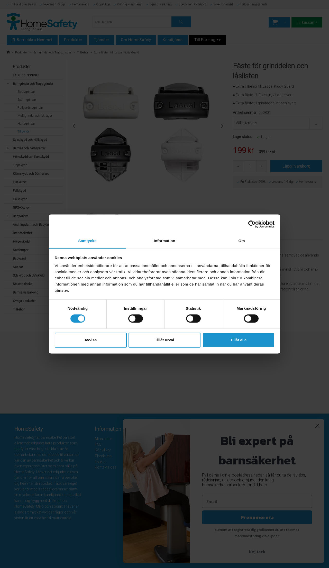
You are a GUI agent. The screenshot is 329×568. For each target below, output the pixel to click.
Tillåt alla (238, 340)
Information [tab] (164, 241)
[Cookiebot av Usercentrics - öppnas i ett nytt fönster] (252, 224)
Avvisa (91, 340)
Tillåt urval (164, 340)
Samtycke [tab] (87, 241)
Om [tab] (241, 241)
